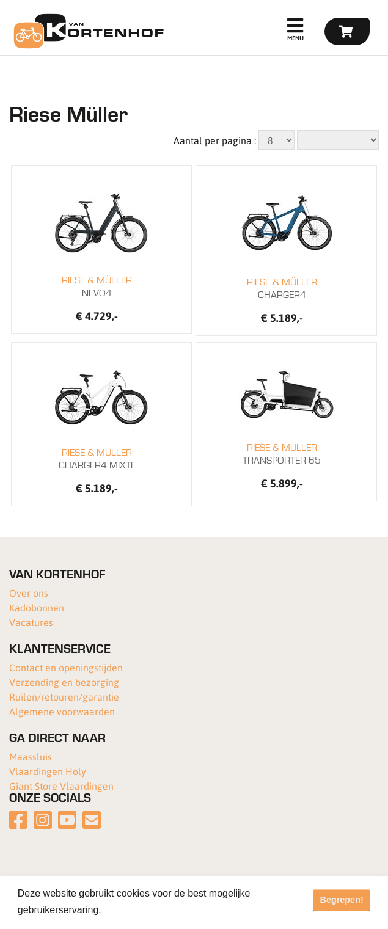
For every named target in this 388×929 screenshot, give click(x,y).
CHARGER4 (281, 288)
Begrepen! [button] (342, 900)
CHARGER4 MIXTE (97, 458)
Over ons (28, 592)
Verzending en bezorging (64, 682)
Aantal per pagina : (215, 140)
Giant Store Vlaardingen (61, 785)
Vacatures (31, 622)
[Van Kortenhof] (87, 31)
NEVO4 (97, 286)
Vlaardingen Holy (47, 771)
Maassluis (30, 756)
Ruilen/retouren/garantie (64, 696)
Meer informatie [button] (140, 910)
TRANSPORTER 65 (281, 453)
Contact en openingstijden (66, 667)
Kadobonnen (36, 607)
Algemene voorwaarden (62, 711)
